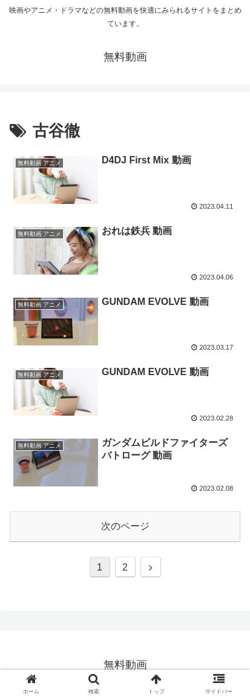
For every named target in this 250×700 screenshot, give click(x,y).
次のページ (125, 526)
